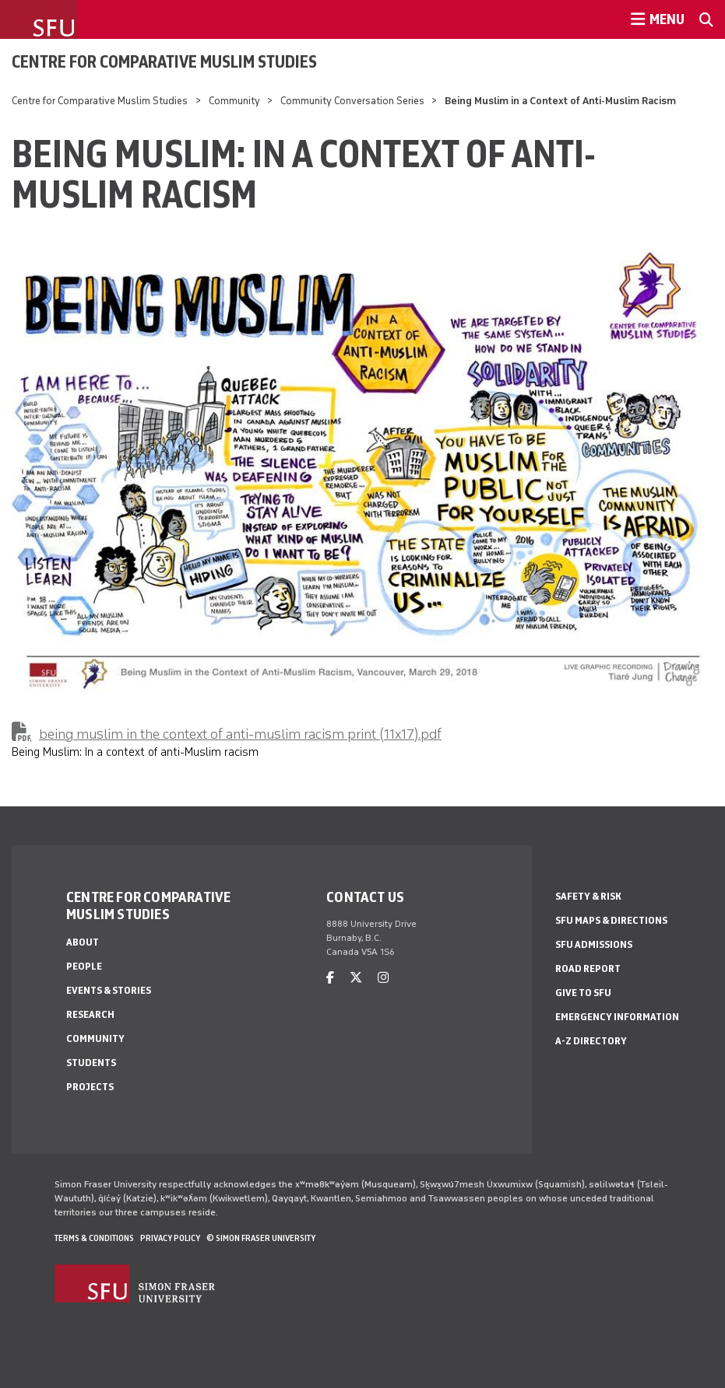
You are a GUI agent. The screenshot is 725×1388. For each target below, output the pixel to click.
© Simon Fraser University (260, 1237)
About (82, 942)
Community (235, 101)
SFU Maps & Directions (611, 920)
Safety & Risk (588, 896)
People (84, 966)
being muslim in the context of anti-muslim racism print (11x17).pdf (240, 734)
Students (91, 1062)
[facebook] (330, 977)
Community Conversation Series (352, 101)
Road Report (588, 968)
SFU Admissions (593, 944)
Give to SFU (583, 992)
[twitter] (356, 977)
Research (90, 1014)
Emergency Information (617, 1016)
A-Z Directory (591, 1040)
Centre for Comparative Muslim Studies (164, 61)
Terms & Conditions (94, 1237)
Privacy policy (170, 1237)
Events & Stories (108, 990)
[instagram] (383, 977)
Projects (90, 1086)
